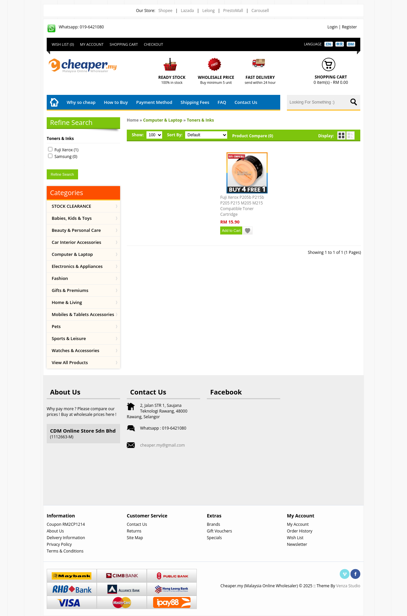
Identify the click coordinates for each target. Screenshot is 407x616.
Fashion (60, 278)
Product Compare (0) (252, 136)
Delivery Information (66, 538)
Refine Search (62, 174)
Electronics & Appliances (77, 266)
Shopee (165, 10)
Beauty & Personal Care (76, 230)
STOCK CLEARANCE (71, 206)
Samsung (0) (65, 156)
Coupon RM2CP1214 (66, 524)
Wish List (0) (63, 44)
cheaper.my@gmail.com (162, 445)
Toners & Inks (200, 120)
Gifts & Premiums (70, 290)
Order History (299, 531)
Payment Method (154, 102)
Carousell (260, 10)
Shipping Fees (194, 102)
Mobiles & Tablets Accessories (83, 314)
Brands (213, 524)
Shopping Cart (123, 44)
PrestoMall (233, 10)
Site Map (135, 538)
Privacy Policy (59, 544)
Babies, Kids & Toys (72, 218)
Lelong (208, 10)
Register (349, 27)
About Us (55, 531)
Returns (134, 531)
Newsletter (297, 544)
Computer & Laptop (72, 254)
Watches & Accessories (75, 350)
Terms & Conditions (65, 551)
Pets (56, 326)
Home (132, 120)
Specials (214, 538)
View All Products (70, 362)
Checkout (153, 44)
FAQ (222, 102)
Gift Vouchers (219, 531)
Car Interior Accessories (76, 242)
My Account (92, 44)
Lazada (187, 10)
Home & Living (67, 302)
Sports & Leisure (69, 338)
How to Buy (116, 102)
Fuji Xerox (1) (66, 150)
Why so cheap (81, 102)
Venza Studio (348, 586)
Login (332, 27)
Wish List (295, 538)
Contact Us (246, 102)
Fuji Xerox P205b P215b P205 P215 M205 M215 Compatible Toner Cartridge (242, 205)
